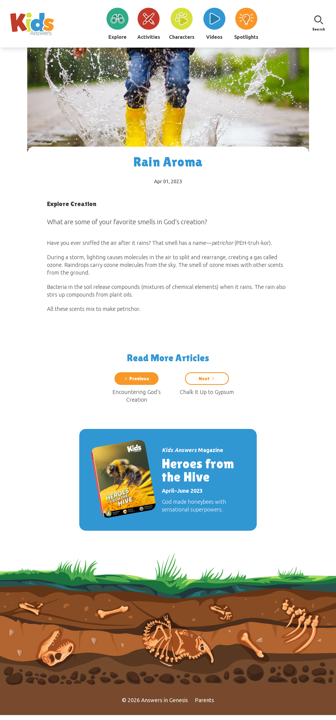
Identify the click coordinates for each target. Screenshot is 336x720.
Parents (204, 705)
